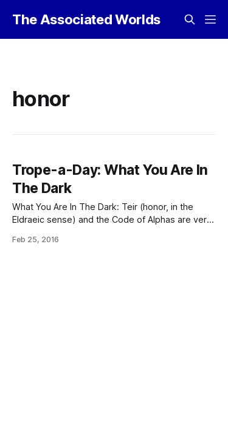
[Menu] (210, 19)
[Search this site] (189, 19)
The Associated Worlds (86, 19)
